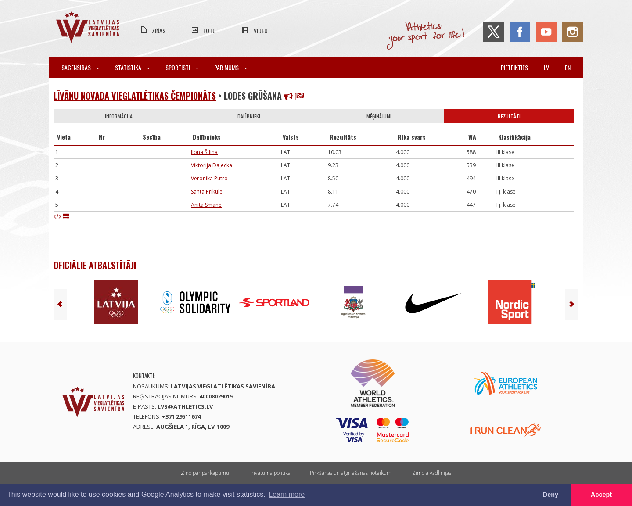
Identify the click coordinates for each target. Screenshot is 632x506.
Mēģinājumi (378, 116)
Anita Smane (206, 204)
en (568, 67)
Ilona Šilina (204, 152)
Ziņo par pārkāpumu (205, 473)
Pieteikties (514, 67)
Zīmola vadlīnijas (431, 473)
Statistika (132, 67)
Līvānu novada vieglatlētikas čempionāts (135, 95)
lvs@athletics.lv (185, 406)
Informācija (119, 116)
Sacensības (80, 67)
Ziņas (158, 30)
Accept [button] (601, 494)
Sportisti (181, 67)
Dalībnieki (248, 116)
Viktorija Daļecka (211, 165)
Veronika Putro (209, 178)
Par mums (230, 67)
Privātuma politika (269, 473)
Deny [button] (550, 494)
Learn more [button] (287, 494)
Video (261, 30)
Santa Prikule (207, 191)
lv (546, 67)
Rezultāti (509, 116)
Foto (209, 30)
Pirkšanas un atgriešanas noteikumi (351, 473)
